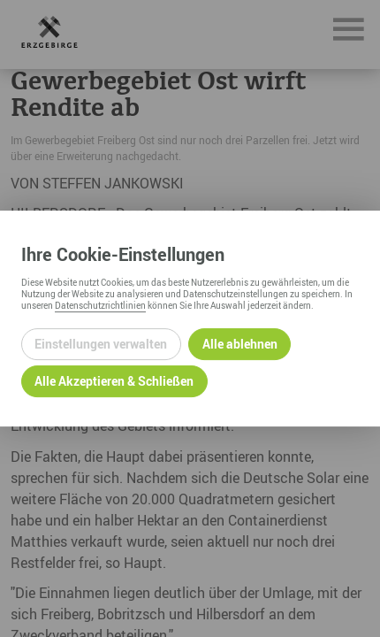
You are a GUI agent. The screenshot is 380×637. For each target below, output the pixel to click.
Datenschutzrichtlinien (100, 305)
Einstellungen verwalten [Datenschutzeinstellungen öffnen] (100, 343)
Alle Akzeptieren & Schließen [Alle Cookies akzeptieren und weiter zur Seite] (114, 380)
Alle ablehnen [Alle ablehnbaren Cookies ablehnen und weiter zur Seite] (239, 343)
